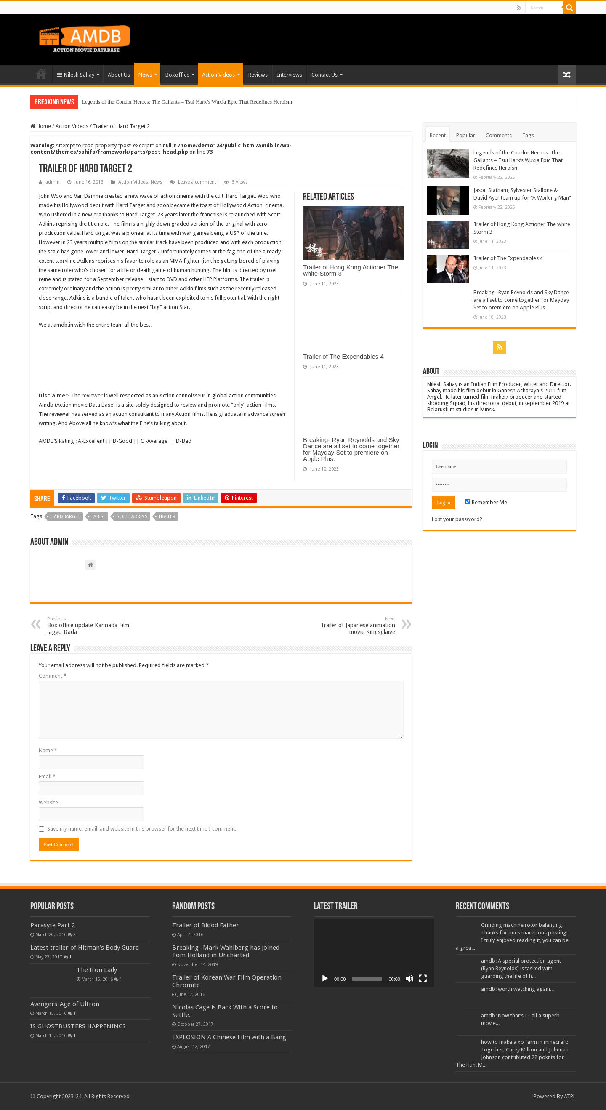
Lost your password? (457, 519)
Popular (465, 135)
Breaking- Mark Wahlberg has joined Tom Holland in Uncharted (225, 951)
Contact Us (324, 75)
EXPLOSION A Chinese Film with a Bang (229, 1037)
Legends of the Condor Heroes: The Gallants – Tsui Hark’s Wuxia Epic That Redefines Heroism (187, 101)
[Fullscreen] (423, 978)
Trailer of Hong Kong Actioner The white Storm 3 (350, 270)
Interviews (289, 75)
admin (52, 182)
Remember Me (486, 502)
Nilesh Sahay (75, 75)
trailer (167, 516)
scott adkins (132, 516)
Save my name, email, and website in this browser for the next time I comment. (141, 828)
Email (47, 776)
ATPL (570, 1096)
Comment (52, 676)
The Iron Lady (97, 970)
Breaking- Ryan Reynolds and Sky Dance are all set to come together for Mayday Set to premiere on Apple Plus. (351, 449)
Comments (499, 135)
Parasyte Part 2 (52, 925)
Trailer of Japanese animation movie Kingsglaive (352, 625)
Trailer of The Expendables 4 (343, 356)
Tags (528, 135)
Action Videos (218, 75)
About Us (119, 75)
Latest (98, 516)
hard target (65, 516)
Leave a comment (197, 182)
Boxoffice (177, 75)
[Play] (325, 978)
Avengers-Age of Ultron (64, 1004)
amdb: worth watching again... (517, 989)
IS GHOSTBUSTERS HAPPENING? (78, 1026)
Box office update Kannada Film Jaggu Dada (90, 625)
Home (41, 74)
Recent (438, 135)
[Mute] (409, 978)
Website (48, 802)
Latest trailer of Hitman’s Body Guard (84, 947)
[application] (374, 953)
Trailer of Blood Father (205, 925)
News (145, 75)
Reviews (258, 75)
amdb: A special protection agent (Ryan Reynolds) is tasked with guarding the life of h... (521, 968)
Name (48, 750)
